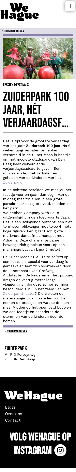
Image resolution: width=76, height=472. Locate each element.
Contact (13, 420)
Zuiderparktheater (19, 293)
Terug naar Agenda (14, 31)
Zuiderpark (12, 182)
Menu (70, 6)
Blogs (10, 407)
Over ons (13, 413)
